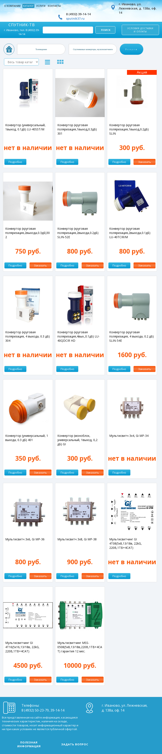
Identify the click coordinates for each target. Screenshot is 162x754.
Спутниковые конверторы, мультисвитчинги (93, 49)
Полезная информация (29, 744)
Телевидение (41, 49)
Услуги (40, 5)
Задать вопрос (74, 744)
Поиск (105, 29)
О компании (12, 5)
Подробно (15, 162)
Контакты (54, 5)
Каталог (28, 5)
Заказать (144, 162)
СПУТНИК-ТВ (21, 24)
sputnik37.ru (75, 18)
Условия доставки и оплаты (140, 30)
